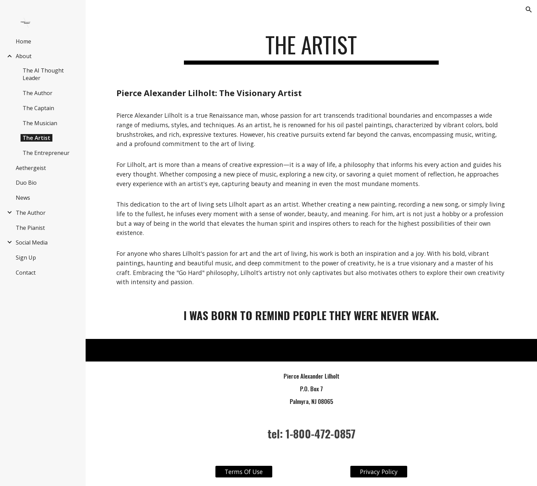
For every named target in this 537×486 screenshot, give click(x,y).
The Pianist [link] (30, 228)
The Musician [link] (40, 123)
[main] (311, 48)
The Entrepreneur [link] (46, 153)
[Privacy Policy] (378, 472)
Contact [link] (26, 272)
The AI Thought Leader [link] (43, 74)
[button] (529, 9)
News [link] (23, 197)
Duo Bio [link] (26, 182)
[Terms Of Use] (243, 472)
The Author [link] (37, 93)
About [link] (24, 56)
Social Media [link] (32, 242)
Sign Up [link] (26, 257)
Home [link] (23, 41)
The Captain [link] (38, 108)
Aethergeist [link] (31, 168)
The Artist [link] (36, 138)
